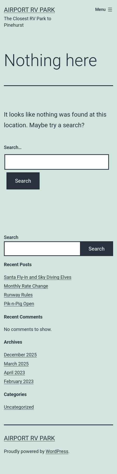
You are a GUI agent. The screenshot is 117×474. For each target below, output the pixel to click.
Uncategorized (19, 407)
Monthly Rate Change (26, 286)
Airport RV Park (29, 9)
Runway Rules (18, 295)
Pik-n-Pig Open (19, 303)
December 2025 (20, 354)
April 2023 (14, 372)
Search (11, 237)
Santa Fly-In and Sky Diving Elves (37, 277)
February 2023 (19, 381)
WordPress (57, 451)
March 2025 (16, 363)
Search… (13, 147)
